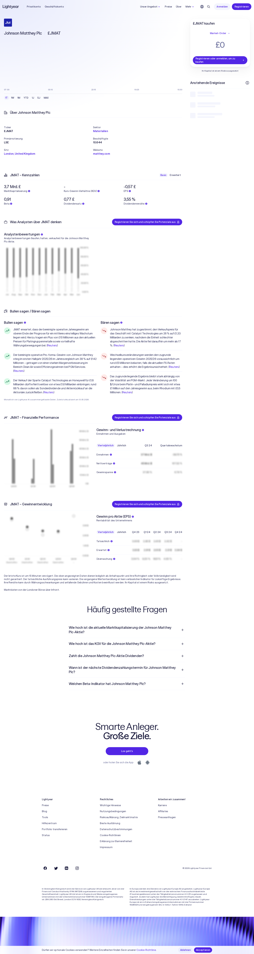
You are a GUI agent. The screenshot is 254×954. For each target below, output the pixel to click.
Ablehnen (185, 950)
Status (46, 835)
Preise (168, 6)
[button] (48, 127)
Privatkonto (34, 6)
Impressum (106, 847)
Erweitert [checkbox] (175, 175)
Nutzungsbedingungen (113, 811)
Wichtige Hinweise (110, 805)
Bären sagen (111, 322)
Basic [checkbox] (163, 175)
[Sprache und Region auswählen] (202, 6)
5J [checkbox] (38, 97)
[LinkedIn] (66, 868)
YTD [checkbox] (26, 97)
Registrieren (242, 6)
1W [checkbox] (12, 97)
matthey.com (101, 153)
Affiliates (163, 811)
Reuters (52, 345)
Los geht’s (127, 751)
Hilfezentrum (49, 823)
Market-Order (220, 33)
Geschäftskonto (54, 6)
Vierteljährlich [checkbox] (106, 445)
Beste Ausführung (110, 823)
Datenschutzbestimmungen (116, 829)
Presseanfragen (167, 817)
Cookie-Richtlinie (146, 950)
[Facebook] (45, 868)
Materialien (100, 131)
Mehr (190, 6)
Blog (44, 811)
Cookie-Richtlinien (110, 835)
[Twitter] (56, 868)
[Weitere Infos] (247, 82)
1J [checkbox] (33, 97)
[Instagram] (77, 868)
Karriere (162, 805)
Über (179, 6)
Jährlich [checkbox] (121, 445)
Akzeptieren (203, 950)
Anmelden (222, 6)
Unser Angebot (150, 6)
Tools (45, 817)
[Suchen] (208, 6)
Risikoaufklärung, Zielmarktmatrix (119, 817)
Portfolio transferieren (54, 829)
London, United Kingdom (19, 153)
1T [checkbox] (6, 97)
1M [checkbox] (18, 97)
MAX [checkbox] (46, 97)
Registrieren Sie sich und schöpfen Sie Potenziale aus (147, 221)
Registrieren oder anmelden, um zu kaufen (220, 60)
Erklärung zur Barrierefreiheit (116, 841)
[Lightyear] (11, 7)
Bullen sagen (15, 322)
